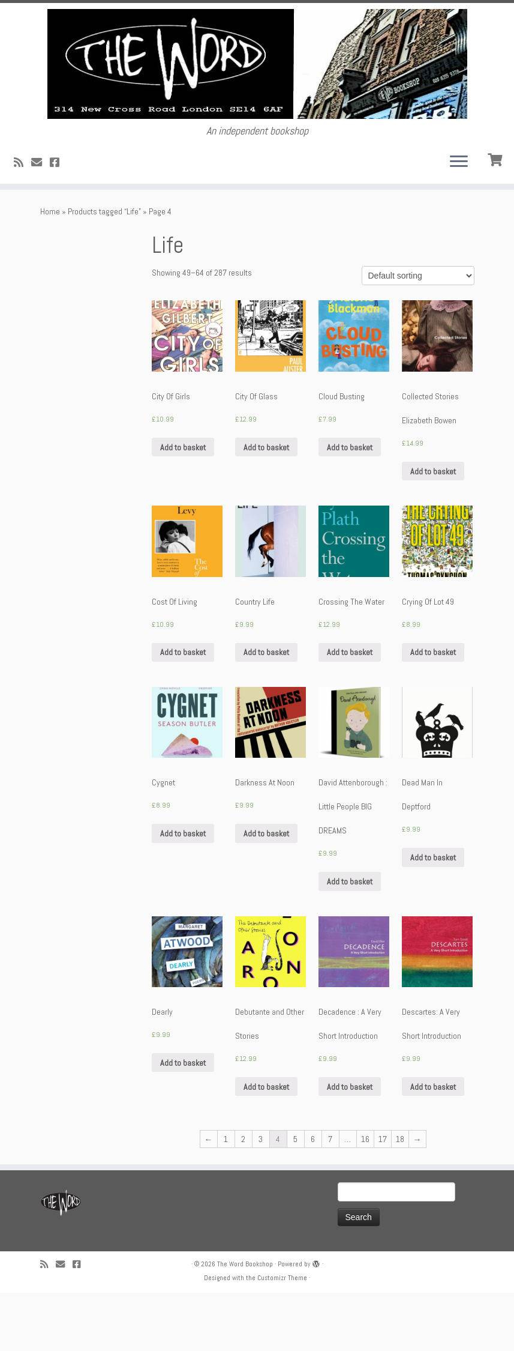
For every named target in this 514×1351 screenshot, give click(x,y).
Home (50, 269)
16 (365, 1197)
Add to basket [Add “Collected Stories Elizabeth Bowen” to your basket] (433, 529)
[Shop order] (418, 333)
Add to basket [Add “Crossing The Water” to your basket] (349, 710)
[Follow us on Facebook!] (58, 221)
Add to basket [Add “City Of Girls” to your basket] (183, 505)
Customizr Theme (282, 1336)
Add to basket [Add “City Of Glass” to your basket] (266, 505)
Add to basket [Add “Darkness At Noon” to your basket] (266, 891)
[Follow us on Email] (40, 221)
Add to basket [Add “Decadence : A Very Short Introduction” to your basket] (349, 1145)
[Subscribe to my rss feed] (22, 221)
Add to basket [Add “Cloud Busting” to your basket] (349, 505)
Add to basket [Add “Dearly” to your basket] (183, 1121)
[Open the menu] (459, 220)
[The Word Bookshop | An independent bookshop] (257, 93)
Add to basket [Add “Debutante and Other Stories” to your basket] (266, 1145)
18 (400, 1197)
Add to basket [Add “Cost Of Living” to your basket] (183, 710)
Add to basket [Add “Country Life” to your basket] (266, 710)
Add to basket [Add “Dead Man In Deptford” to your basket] (433, 915)
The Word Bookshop (245, 1322)
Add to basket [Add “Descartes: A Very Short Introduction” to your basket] (433, 1145)
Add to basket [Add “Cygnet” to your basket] (183, 891)
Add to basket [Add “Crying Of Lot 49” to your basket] (433, 710)
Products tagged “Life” (104, 269)
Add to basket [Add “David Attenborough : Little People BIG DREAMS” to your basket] (349, 939)
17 (382, 1197)
